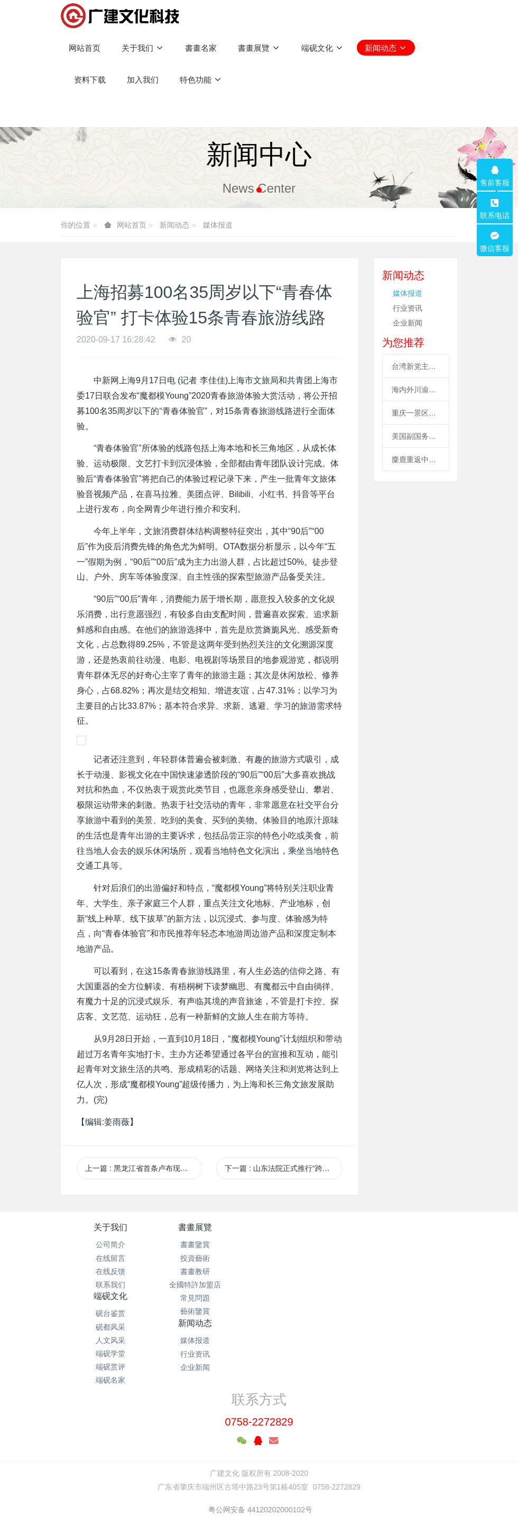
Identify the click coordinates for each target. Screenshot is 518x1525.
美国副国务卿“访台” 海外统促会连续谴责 (416, 436)
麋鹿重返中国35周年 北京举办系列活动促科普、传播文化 (416, 459)
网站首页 (84, 47)
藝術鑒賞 (209, 1311)
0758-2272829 (259, 1352)
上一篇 (143, 1168)
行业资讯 (407, 308)
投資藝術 (209, 1258)
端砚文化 (309, 1227)
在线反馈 (110, 1271)
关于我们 (110, 1227)
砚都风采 (308, 1258)
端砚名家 (308, 1311)
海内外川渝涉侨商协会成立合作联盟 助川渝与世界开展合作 (416, 389)
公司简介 (110, 1244)
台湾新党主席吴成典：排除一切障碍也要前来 (416, 366)
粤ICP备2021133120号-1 (259, 1467)
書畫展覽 (209, 1227)
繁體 (259, 1499)
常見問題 (209, 1298)
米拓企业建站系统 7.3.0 (266, 1480)
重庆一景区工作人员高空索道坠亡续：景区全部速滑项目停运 (416, 413)
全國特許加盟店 (209, 1284)
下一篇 (283, 1168)
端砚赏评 (308, 1298)
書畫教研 (209, 1271)
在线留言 (110, 1258)
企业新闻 (407, 323)
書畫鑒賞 (209, 1244)
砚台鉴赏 (308, 1244)
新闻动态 (174, 225)
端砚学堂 (308, 1284)
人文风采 (308, 1271)
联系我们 (110, 1284)
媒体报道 (218, 225)
